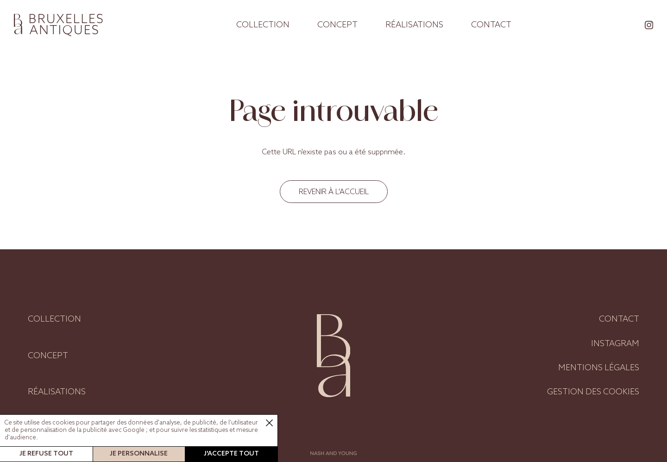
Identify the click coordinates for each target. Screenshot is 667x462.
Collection (262, 25)
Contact (491, 25)
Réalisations (414, 25)
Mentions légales (598, 368)
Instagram (615, 344)
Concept (337, 25)
